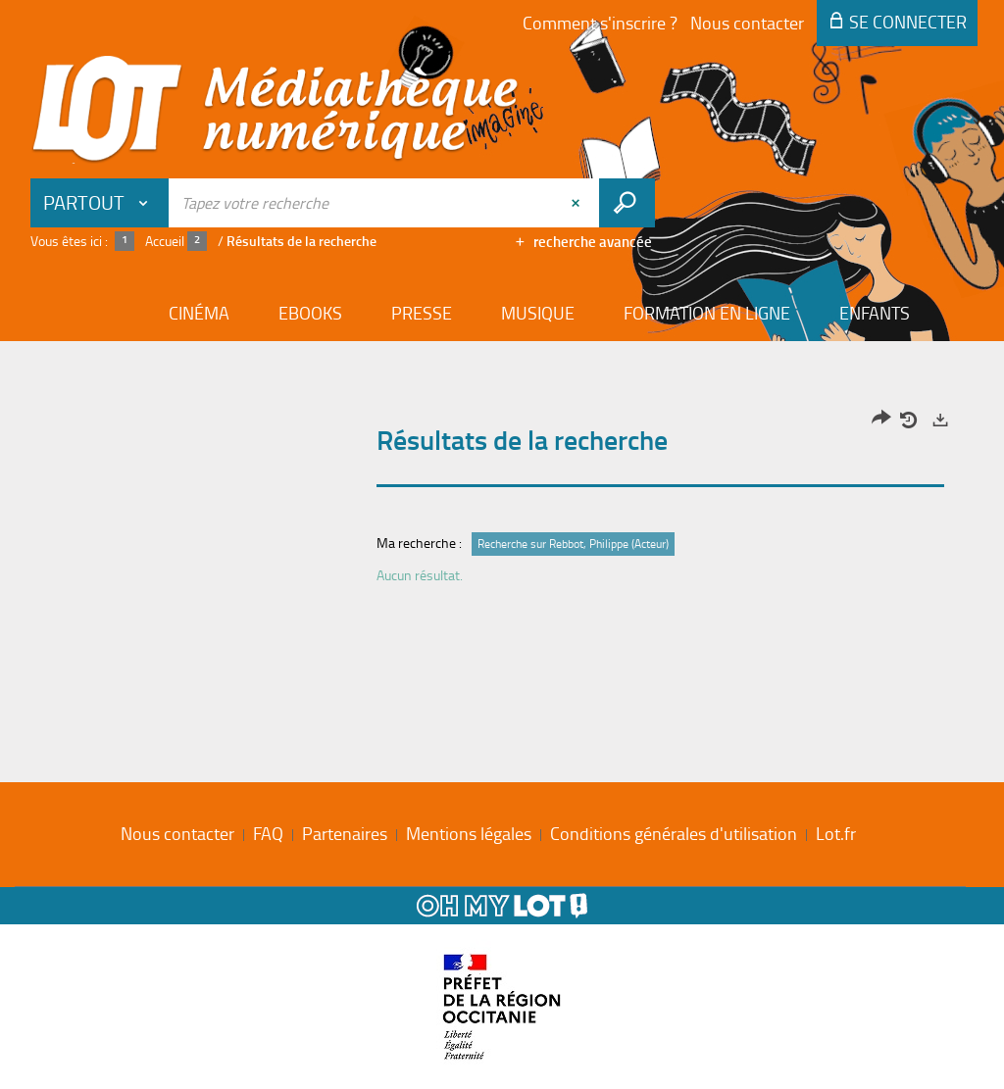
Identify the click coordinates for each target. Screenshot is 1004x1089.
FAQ (268, 833)
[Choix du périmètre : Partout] (100, 202)
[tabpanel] (502, 502)
